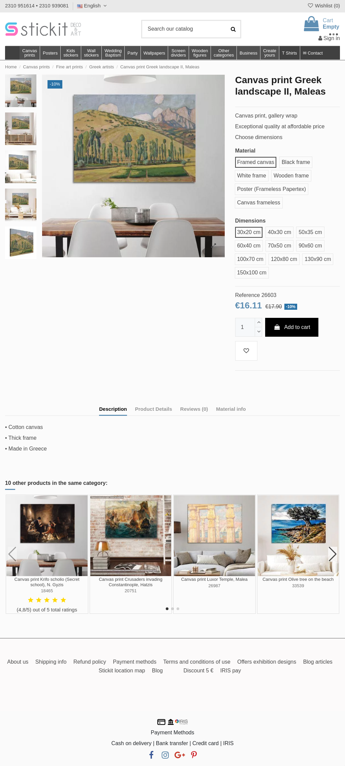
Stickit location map (122, 670)
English (92, 5)
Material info (231, 409)
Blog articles (318, 662)
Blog (157, 670)
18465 (47, 590)
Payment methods (134, 662)
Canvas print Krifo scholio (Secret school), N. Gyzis (47, 582)
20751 (131, 590)
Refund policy (89, 662)
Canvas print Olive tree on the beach (298, 579)
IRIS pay (230, 670)
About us (17, 662)
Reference (247, 295)
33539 (298, 585)
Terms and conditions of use (196, 662)
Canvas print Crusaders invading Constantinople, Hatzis (130, 582)
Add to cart (291, 327)
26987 (214, 585)
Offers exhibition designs (266, 662)
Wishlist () (323, 5)
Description (113, 409)
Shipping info (51, 662)
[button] (224, 53)
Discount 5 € (198, 670)
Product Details (153, 409)
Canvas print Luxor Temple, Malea (214, 579)
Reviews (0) (194, 409)
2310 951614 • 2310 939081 (37, 5)
